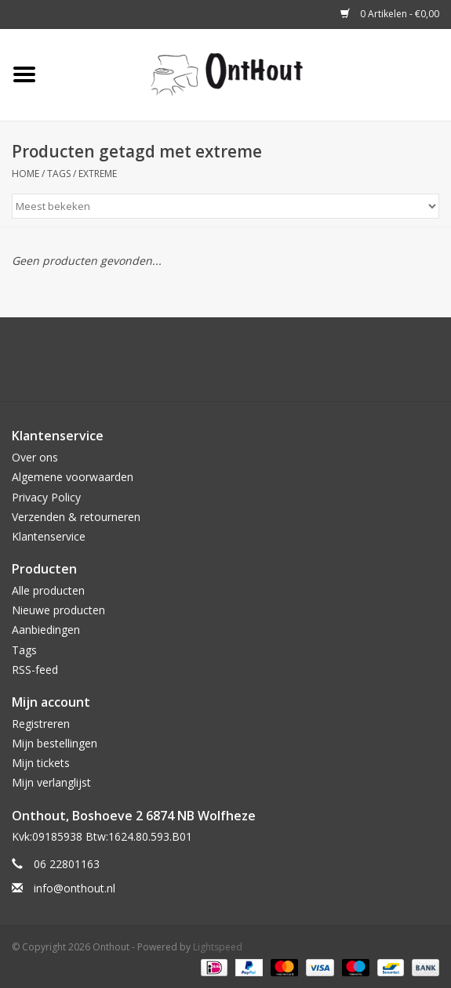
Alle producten (48, 590)
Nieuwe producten (58, 610)
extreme (97, 173)
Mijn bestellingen (54, 743)
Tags (59, 173)
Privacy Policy (46, 497)
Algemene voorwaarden (72, 476)
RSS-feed (35, 669)
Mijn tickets (41, 762)
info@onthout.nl (74, 888)
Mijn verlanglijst (51, 782)
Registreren (41, 723)
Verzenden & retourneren (76, 516)
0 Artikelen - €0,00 (389, 13)
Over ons (35, 457)
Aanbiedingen (46, 629)
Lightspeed (217, 947)
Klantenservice (48, 536)
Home (25, 173)
